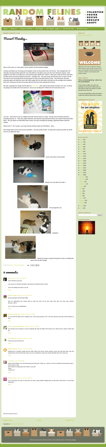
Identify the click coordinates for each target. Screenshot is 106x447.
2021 (81, 151)
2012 (81, 172)
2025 (81, 142)
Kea (9, 278)
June (81, 191)
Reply (9, 290)
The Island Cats (12, 338)
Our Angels (39, 28)
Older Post (70, 420)
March (81, 198)
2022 (81, 149)
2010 (81, 205)
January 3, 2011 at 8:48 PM (16, 361)
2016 (81, 163)
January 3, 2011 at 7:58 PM (25, 349)
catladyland (35, 86)
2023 (81, 146)
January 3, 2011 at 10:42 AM (18, 278)
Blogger (74, 440)
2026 (81, 139)
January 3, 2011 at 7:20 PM (24, 338)
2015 (81, 165)
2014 (81, 168)
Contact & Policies (26, 28)
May (81, 193)
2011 (81, 175)
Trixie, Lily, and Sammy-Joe (16, 326)
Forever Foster (12, 378)
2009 (81, 208)
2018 (81, 158)
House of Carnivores (14, 314)
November (83, 179)
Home (5, 28)
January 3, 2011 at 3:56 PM (24, 295)
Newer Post (7, 420)
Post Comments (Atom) (17, 424)
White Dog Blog (12, 349)
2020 (81, 153)
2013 (81, 170)
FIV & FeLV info (68, 28)
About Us (14, 28)
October (82, 181)
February (82, 200)
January (82, 202)
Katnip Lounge (12, 295)
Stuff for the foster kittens (85, 35)
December (83, 177)
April (81, 195)
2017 (81, 160)
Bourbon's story (82, 28)
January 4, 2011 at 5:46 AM (24, 378)
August (82, 186)
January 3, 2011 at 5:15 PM (27, 314)
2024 (81, 144)
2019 (81, 156)
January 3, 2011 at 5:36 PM (31, 326)
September (83, 184)
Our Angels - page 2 (53, 28)
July (81, 188)
